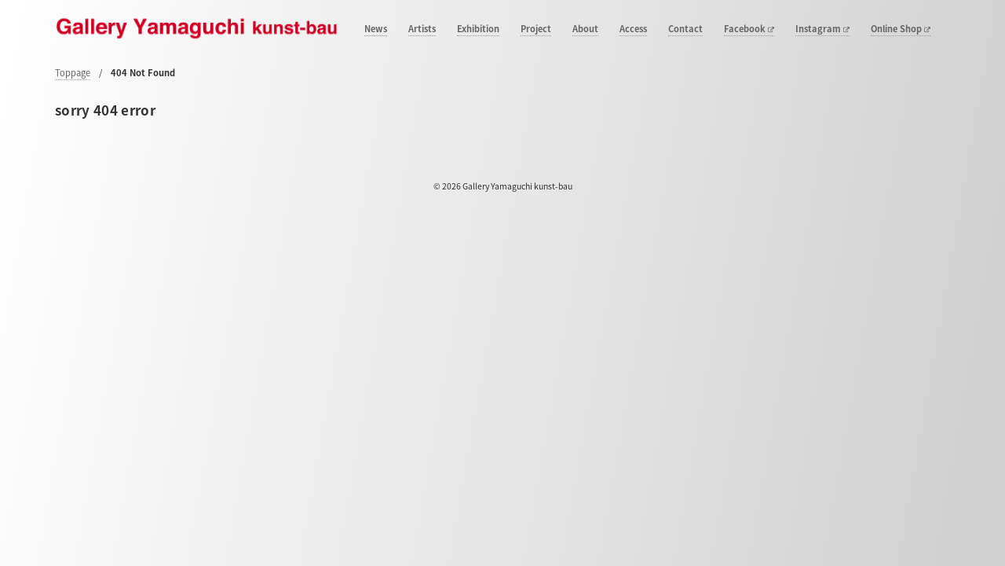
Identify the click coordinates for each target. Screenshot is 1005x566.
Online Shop (900, 29)
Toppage (72, 72)
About (585, 29)
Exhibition (478, 29)
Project (536, 29)
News (375, 29)
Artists (422, 29)
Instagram (822, 29)
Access (633, 29)
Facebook (749, 29)
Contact (685, 29)
